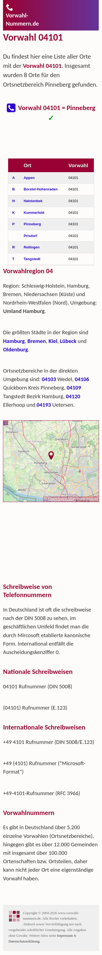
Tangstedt (32, 259)
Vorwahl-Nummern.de (22, 15)
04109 (74, 387)
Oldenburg (15, 349)
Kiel (53, 341)
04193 (44, 404)
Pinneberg (32, 224)
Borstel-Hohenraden (41, 189)
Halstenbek (33, 201)
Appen (29, 178)
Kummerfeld (34, 213)
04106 (82, 379)
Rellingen (32, 247)
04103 (49, 379)
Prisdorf (30, 236)
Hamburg (14, 341)
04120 (73, 396)
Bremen (36, 341)
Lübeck (68, 341)
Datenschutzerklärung (23, 941)
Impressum (65, 935)
